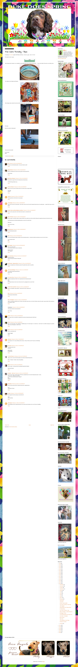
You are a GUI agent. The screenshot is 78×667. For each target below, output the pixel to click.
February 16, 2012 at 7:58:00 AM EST (19, 202)
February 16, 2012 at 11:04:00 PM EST (21, 373)
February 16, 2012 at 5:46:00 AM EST (19, 169)
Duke (65, 50)
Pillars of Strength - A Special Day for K (66, 611)
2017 (60, 576)
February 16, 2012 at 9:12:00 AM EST (29, 210)
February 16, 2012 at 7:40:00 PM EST (17, 339)
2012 (60, 583)
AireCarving (62, 600)
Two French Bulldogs (11, 269)
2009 (60, 628)
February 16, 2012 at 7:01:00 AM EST (17, 196)
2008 (60, 629)
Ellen (9, 293)
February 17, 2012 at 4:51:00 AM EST (18, 402)
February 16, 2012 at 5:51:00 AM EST (21, 178)
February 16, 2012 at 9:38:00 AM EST (19, 229)
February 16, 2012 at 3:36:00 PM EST (21, 299)
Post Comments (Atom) (13, 426)
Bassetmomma (10, 229)
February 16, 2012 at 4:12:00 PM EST (16, 322)
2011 (60, 625)
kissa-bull (9, 345)
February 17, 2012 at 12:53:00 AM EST (17, 393)
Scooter (9, 393)
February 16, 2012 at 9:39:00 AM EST (16, 235)
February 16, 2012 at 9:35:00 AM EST (19, 216)
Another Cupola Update (63, 603)
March (61, 597)
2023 (60, 567)
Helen (9, 322)
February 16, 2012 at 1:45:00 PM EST (16, 293)
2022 (60, 569)
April (61, 596)
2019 (60, 573)
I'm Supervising (62, 608)
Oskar (9, 329)
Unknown (9, 339)
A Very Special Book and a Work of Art (66, 614)
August (61, 590)
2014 (60, 580)
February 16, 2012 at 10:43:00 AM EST (24, 263)
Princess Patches (11, 186)
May (60, 594)
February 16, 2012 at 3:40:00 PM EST (18, 307)
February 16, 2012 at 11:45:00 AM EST (20, 277)
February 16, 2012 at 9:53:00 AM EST (19, 245)
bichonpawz (10, 402)
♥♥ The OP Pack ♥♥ (11, 356)
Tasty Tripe (61, 618)
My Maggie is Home (63, 613)
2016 (60, 577)
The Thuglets (10, 245)
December (61, 584)
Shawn (9, 315)
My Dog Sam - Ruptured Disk (13, 263)
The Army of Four (11, 277)
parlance (9, 196)
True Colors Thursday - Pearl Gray (65, 604)
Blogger (43, 661)
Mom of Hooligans (11, 299)
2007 (60, 631)
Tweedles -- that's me (11, 373)
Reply (9, 166)
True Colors (11, 54)
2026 (60, 563)
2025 (60, 564)
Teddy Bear (10, 383)
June (61, 593)
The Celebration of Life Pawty (64, 620)
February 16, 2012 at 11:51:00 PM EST (18, 383)
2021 (60, 570)
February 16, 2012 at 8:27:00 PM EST (21, 356)
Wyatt (9, 364)
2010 (60, 626)
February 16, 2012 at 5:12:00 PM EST (16, 329)
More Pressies (62, 617)
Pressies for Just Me (63, 621)
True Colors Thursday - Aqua (64, 610)
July (60, 591)
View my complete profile (62, 58)
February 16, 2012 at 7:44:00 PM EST (18, 345)
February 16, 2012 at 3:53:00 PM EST (17, 315)
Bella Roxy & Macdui (11, 178)
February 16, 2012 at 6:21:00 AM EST (20, 186)
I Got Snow (61, 601)
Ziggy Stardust (10, 169)
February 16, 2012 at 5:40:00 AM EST (16, 163)
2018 (60, 574)
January (61, 623)
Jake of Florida (10, 216)
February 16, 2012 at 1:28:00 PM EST (23, 286)
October (61, 587)
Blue (8, 235)
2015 (60, 579)
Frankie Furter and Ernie (12, 286)
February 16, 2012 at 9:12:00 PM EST (16, 364)
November (61, 586)
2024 (60, 566)
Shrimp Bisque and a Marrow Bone (65, 607)
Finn (8, 163)
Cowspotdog (10, 202)
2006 (60, 632)
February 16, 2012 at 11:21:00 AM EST (22, 269)
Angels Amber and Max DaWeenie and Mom (15, 210)
